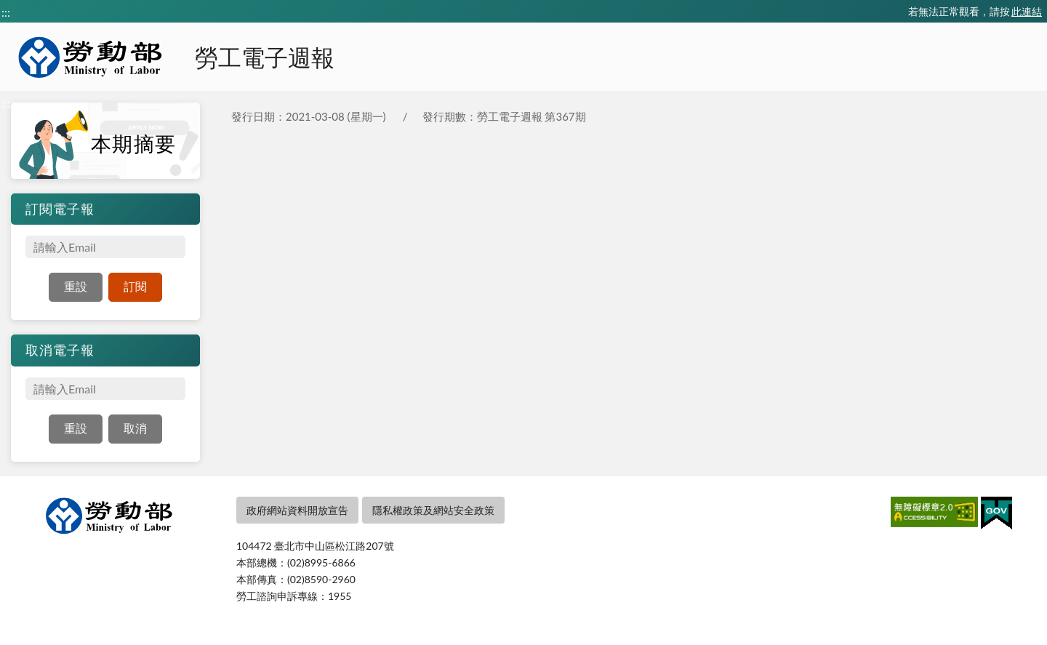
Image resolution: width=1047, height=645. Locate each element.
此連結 (1026, 11)
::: (5, 12)
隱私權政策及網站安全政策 (433, 510)
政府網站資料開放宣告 (297, 510)
